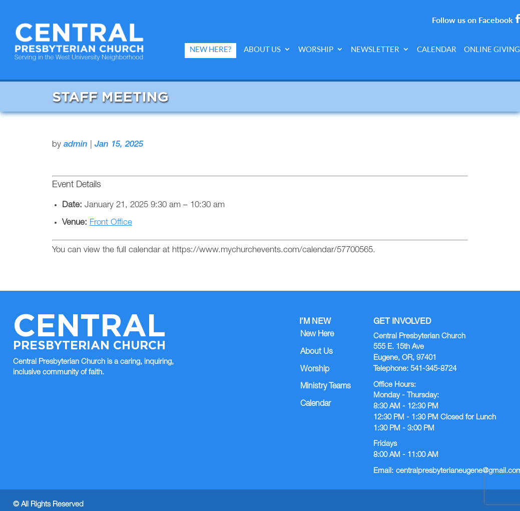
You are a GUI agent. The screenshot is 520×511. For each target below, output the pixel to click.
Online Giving (492, 49)
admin (76, 135)
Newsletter (375, 49)
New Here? (210, 49)
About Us (262, 49)
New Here (317, 325)
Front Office (111, 214)
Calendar (436, 49)
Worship (315, 49)
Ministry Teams (325, 378)
